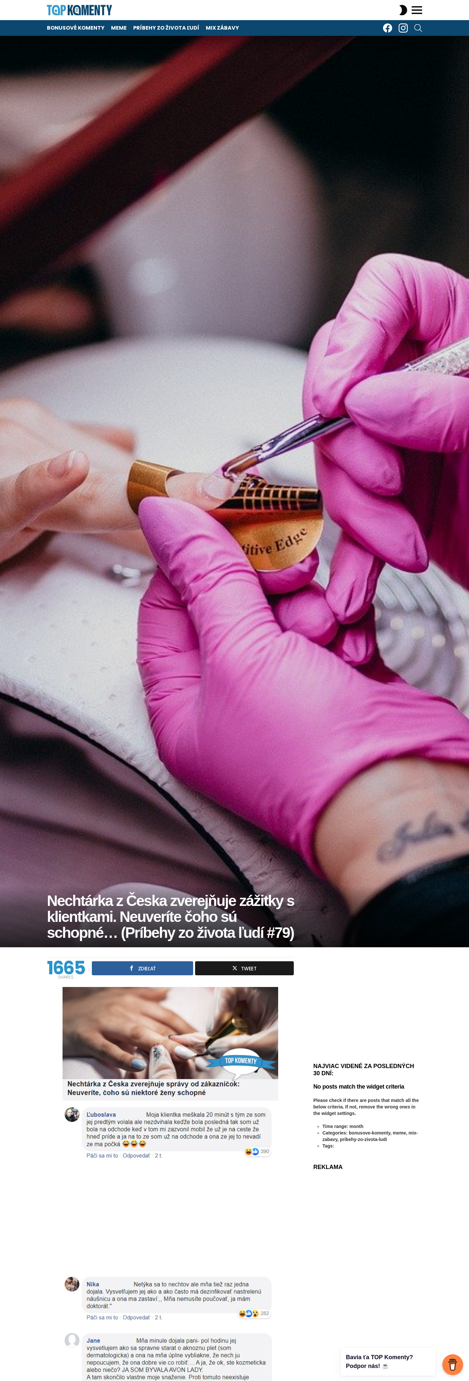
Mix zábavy (222, 28)
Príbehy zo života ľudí (166, 28)
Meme (119, 28)
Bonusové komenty (76, 28)
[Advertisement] (170, 1217)
